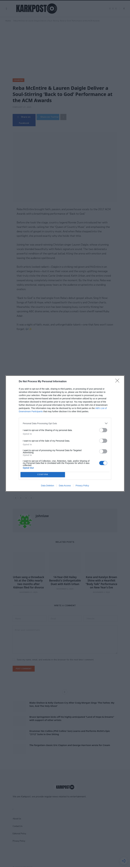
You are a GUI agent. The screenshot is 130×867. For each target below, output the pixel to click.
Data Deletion (47, 485)
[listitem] (65, 423)
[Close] (118, 382)
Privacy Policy (82, 485)
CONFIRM (43, 474)
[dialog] (65, 433)
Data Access (65, 485)
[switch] (103, 430)
